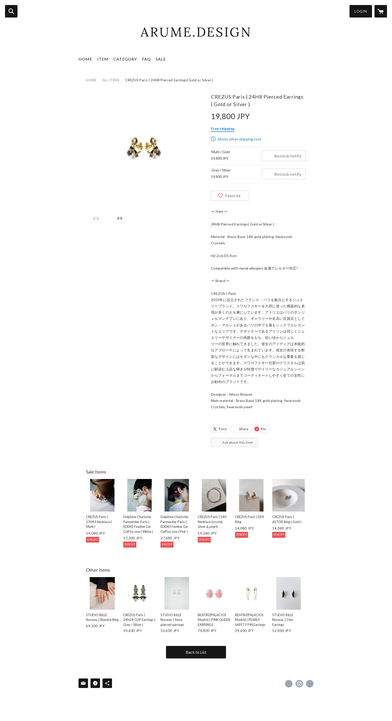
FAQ (146, 59)
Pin (263, 429)
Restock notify (288, 156)
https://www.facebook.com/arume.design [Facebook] (288, 683)
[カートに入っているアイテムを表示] (380, 11)
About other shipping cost (240, 139)
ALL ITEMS (111, 80)
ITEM (102, 59)
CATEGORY (125, 59)
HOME (85, 59)
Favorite (233, 195)
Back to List (196, 652)
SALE (161, 59)
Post (223, 429)
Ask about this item (237, 442)
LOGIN (360, 11)
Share (243, 429)
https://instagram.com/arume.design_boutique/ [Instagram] (299, 683)
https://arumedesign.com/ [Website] (310, 683)
